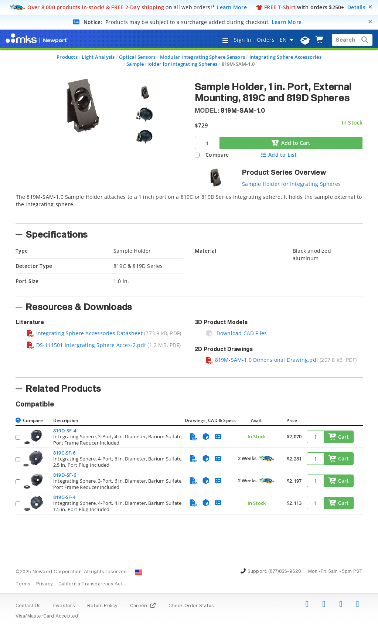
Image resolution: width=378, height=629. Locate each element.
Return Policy (102, 606)
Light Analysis (98, 57)
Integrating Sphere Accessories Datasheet (84, 333)
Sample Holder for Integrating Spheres (171, 64)
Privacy (44, 584)
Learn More (232, 7)
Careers (143, 606)
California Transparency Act (90, 584)
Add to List (278, 154)
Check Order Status (191, 606)
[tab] (189, 206)
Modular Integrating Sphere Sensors (202, 57)
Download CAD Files (236, 333)
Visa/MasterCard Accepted (47, 616)
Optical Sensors (137, 57)
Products (67, 57)
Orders (266, 39)
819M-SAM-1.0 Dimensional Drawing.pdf (262, 359)
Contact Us (28, 606)
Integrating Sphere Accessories (285, 57)
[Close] (370, 7)
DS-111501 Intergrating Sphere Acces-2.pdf (86, 344)
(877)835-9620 (285, 572)
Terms (23, 584)
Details (356, 7)
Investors (64, 606)
